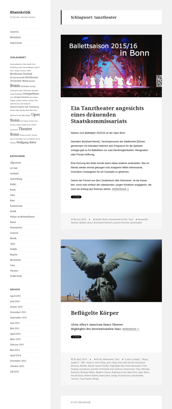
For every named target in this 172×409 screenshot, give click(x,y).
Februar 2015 (17, 344)
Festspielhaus (31, 93)
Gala (11, 97)
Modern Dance (103, 372)
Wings (95, 378)
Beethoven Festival (21, 73)
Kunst (13, 222)
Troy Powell (85, 378)
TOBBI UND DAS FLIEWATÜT (24, 139)
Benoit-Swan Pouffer (98, 365)
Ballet (13, 184)
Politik (13, 249)
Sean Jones (104, 375)
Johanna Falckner (22, 100)
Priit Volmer (24, 121)
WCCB (38, 139)
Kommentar (16, 205)
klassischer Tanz (132, 369)
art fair (14, 168)
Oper (12, 243)
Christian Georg (27, 86)
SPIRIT (33, 125)
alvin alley (112, 362)
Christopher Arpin (16, 90)
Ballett (28, 71)
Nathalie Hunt (119, 372)
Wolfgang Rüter (26, 142)
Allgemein (15, 162)
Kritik (13, 211)
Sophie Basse (26, 125)
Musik (13, 238)
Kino (12, 200)
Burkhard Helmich (103, 222)
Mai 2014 (14, 349)
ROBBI (31, 121)
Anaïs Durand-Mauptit (26, 67)
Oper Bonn (143, 372)
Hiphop (74, 369)
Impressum (16, 42)
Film (12, 195)
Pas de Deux (77, 375)
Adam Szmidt (27, 64)
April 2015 (15, 333)
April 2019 (15, 295)
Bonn (15, 85)
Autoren (14, 31)
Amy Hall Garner (126, 362)
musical (14, 232)
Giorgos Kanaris (21, 97)
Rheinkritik (20, 12)
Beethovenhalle (17, 77)
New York (132, 372)
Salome (18, 125)
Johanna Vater (33, 100)
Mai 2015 (14, 328)
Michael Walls (87, 372)
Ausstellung (16, 178)
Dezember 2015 (18, 312)
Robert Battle (91, 375)
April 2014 (15, 355)
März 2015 (15, 339)
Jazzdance (85, 369)
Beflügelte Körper (95, 312)
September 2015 (18, 317)
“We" (83, 362)
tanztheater (14, 130)
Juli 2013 (14, 371)
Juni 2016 (15, 301)
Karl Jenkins (116, 369)
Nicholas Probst (15, 115)
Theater (14, 270)
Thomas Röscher (25, 135)
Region (13, 254)
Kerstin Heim (14, 110)
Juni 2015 (15, 322)
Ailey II (90, 362)
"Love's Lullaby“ (132, 359)
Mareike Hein (24, 110)
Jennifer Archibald (100, 369)
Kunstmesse (16, 227)
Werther (13, 143)
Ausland (14, 173)
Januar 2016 (16, 306)
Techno (74, 378)
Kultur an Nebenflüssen (22, 216)
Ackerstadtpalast (16, 64)
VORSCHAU (16, 276)
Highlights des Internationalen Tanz (128, 365)
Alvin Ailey (100, 362)
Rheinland (15, 37)
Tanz (12, 265)
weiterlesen (120, 189)
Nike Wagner (26, 115)
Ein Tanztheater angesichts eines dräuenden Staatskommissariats (107, 114)
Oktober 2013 (17, 366)
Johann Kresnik (121, 222)
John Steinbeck (25, 104)
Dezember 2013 (18, 360)
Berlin (32, 81)
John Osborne (15, 104)
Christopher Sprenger (30, 90)
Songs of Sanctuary (120, 375)
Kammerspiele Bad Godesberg (24, 106)
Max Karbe (33, 110)
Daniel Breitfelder (16, 94)
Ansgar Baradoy (20, 71)
